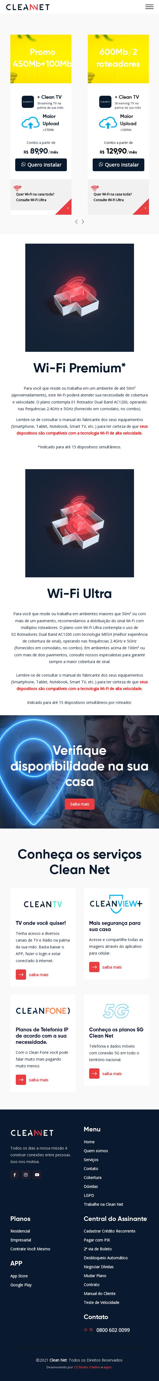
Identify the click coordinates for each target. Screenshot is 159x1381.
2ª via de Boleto (98, 1248)
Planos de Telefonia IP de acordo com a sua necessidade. (42, 1036)
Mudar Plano (95, 1275)
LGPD (89, 1195)
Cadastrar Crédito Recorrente (109, 1231)
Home (89, 1141)
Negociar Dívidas (99, 1266)
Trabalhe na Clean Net (103, 1204)
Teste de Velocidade (101, 1302)
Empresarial (20, 1240)
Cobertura (92, 1177)
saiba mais (32, 974)
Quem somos (96, 1150)
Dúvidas (91, 1186)
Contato (91, 1168)
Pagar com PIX (97, 1240)
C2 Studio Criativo (87, 1367)
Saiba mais (79, 804)
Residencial (20, 1231)
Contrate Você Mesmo (30, 1248)
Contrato (91, 1284)
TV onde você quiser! (41, 923)
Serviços (91, 1159)
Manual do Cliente (100, 1293)
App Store (19, 1276)
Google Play (21, 1284)
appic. (108, 1367)
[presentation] (76, 222)
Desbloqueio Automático (106, 1257)
